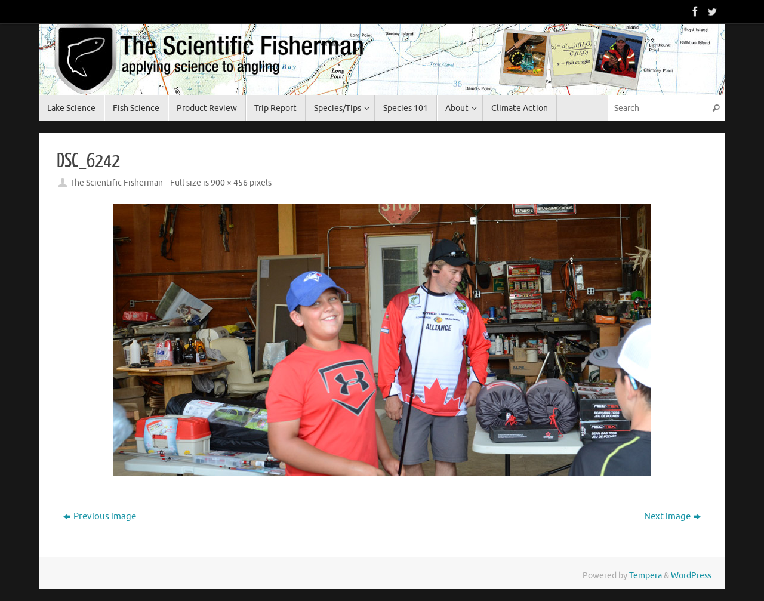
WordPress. (692, 576)
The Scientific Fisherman (116, 183)
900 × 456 (229, 183)
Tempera (645, 576)
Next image (672, 516)
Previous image (99, 516)
